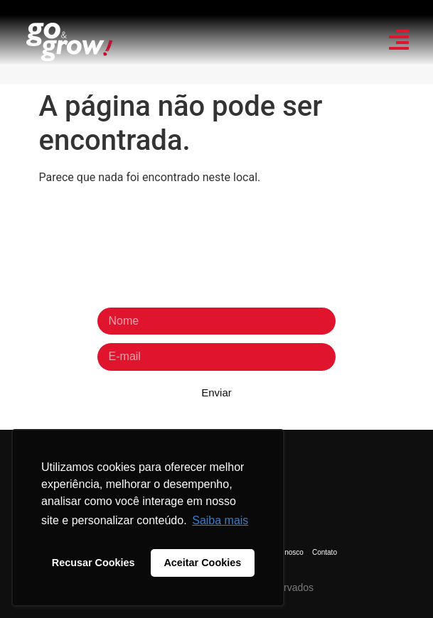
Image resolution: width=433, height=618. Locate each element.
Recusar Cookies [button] (93, 562)
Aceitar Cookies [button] (202, 562)
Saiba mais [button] (220, 520)
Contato (324, 552)
